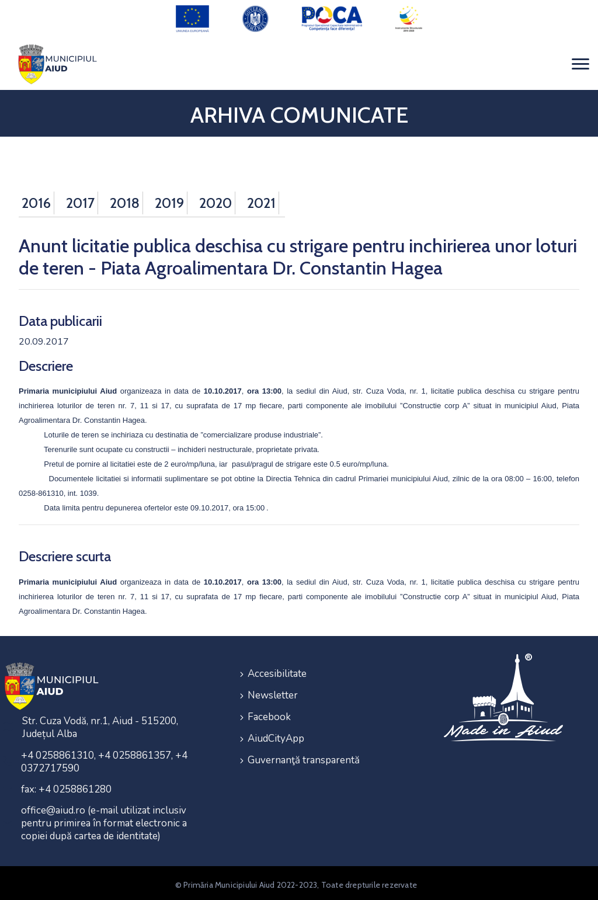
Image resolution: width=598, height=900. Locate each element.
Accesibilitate (277, 669)
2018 (125, 199)
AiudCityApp (276, 732)
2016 (36, 199)
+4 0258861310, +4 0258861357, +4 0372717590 (104, 758)
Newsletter (273, 690)
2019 (169, 199)
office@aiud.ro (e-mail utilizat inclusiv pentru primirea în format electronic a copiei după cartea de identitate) (104, 819)
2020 (215, 199)
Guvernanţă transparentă (304, 753)
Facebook (269, 711)
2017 (80, 199)
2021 (261, 199)
